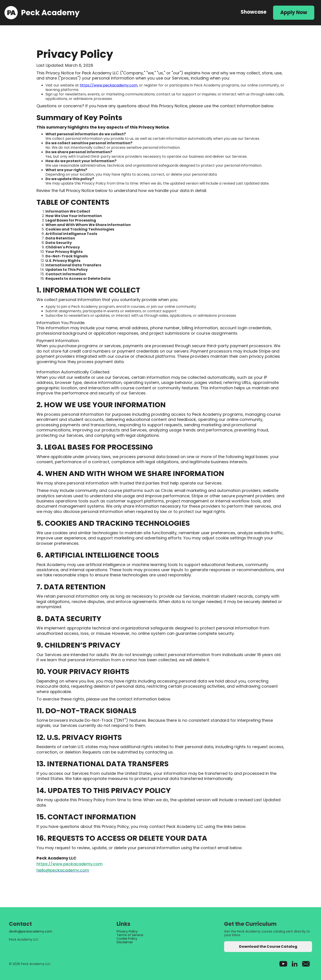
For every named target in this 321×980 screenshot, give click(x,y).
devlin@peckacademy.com (30, 931)
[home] (118, 13)
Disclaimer (125, 942)
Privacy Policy (127, 931)
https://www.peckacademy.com (108, 85)
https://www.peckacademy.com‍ (69, 864)
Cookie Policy (127, 938)
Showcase (253, 12)
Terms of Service (130, 935)
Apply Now (293, 12)
